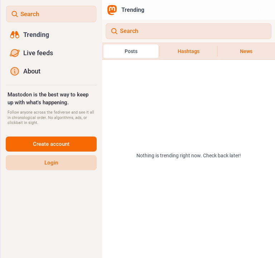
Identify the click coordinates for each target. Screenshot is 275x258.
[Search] (188, 31)
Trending (125, 10)
